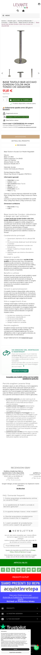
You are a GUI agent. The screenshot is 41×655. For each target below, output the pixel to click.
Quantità (5, 96)
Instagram (29, 570)
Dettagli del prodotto (20, 141)
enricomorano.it (11, 626)
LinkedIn (34, 570)
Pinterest (23, 570)
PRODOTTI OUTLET (20, 577)
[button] (29, 631)
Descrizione (20, 137)
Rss (13, 570)
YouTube (18, 570)
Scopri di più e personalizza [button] (15, 652)
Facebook (3, 570)
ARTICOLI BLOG (20, 563)
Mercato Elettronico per (20, 592)
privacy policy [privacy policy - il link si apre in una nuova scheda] (10, 634)
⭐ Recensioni (20, 145)
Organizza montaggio (20, 371)
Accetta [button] (15, 649)
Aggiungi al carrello (21, 100)
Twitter (8, 570)
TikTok (39, 570)
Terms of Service (20, 552)
